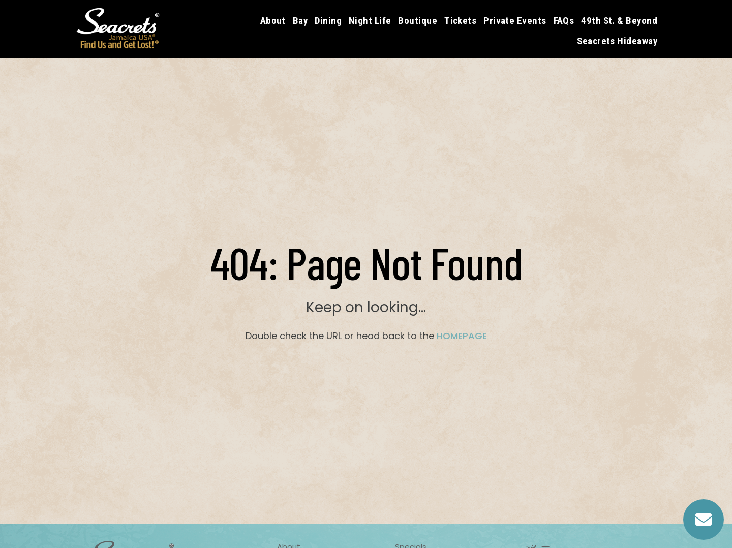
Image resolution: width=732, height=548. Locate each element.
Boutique (417, 20)
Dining (328, 20)
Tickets (460, 20)
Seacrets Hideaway (617, 41)
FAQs (564, 20)
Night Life (370, 20)
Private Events (514, 20)
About (273, 20)
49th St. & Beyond (619, 20)
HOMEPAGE (462, 335)
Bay (300, 20)
